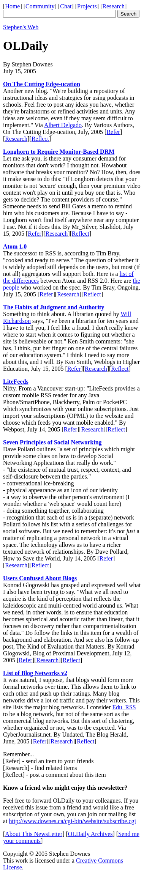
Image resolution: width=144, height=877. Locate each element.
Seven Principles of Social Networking (52, 442)
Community (39, 6)
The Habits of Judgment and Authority (53, 307)
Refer (113, 132)
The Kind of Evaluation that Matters (60, 646)
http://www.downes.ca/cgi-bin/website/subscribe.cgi (72, 821)
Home (12, 6)
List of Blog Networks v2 (35, 673)
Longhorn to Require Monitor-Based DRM (58, 151)
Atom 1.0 (15, 246)
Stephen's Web (20, 27)
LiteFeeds (15, 381)
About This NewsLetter (33, 834)
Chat (65, 6)
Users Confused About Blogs (40, 578)
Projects (87, 6)
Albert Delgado (63, 125)
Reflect (40, 138)
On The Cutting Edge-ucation (41, 84)
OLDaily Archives (90, 834)
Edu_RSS (124, 707)
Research (113, 6)
